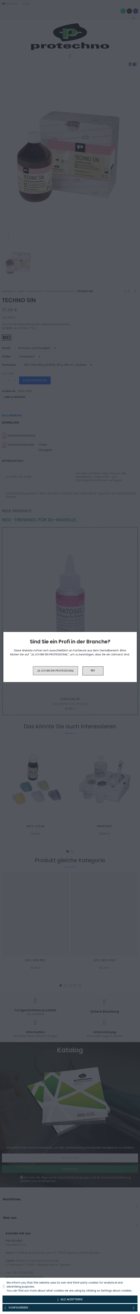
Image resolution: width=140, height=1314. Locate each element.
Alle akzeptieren (70, 1299)
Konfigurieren (70, 1308)
